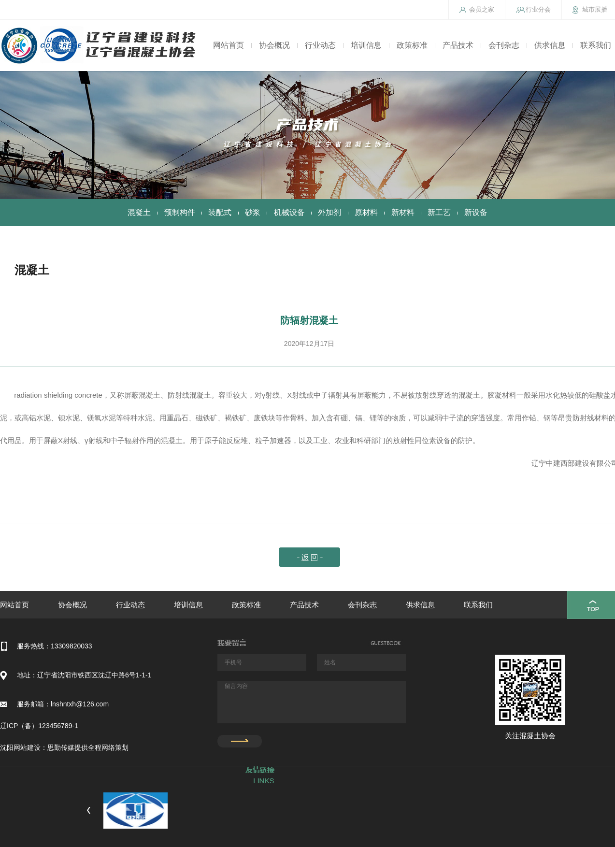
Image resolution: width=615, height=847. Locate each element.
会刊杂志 (503, 45)
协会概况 (274, 45)
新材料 (403, 212)
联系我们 (595, 45)
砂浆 (252, 212)
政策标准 (412, 45)
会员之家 (481, 9)
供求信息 (549, 45)
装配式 (219, 212)
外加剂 (329, 212)
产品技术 (458, 45)
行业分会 (538, 9)
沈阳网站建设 (20, 747)
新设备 (475, 212)
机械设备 (289, 212)
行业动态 (320, 45)
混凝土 (139, 212)
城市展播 (594, 9)
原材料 (366, 212)
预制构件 (179, 212)
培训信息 (366, 45)
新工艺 (439, 212)
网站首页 (228, 45)
